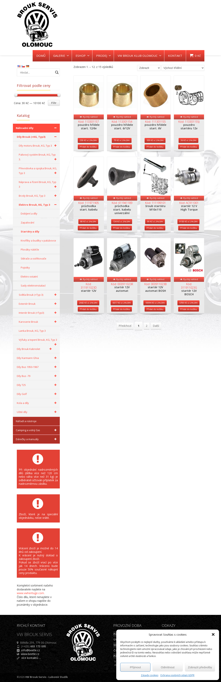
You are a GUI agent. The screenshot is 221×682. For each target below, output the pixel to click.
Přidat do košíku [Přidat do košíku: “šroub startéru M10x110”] (155, 236)
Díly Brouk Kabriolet (35, 349)
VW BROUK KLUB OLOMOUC (139, 56)
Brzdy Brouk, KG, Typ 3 (38, 195)
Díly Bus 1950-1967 (37, 367)
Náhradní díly (37, 128)
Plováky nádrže (30, 249)
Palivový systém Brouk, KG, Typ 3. (38, 157)
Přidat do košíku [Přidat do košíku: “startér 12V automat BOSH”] (155, 322)
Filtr (53, 103)
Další (156, 339)
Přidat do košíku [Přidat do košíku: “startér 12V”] (88, 322)
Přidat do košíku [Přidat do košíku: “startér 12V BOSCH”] (188, 322)
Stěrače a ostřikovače (33, 258)
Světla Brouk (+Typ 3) (38, 294)
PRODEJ (103, 56)
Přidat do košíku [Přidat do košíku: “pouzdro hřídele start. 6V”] (155, 151)
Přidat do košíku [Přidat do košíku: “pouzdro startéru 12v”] (188, 151)
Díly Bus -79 (37, 376)
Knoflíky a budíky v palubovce (38, 240)
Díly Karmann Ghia (37, 358)
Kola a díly (37, 403)
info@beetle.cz (30, 650)
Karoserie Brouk (38, 321)
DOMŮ (41, 56)
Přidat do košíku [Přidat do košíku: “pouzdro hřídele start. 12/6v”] (88, 151)
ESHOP (82, 56)
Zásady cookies (149, 675)
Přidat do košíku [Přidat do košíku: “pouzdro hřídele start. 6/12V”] (121, 151)
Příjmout (135, 667)
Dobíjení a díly (29, 213)
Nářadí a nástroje (26, 421)
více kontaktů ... (31, 658)
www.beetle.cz (30, 654)
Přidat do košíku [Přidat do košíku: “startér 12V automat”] (121, 322)
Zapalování (27, 222)
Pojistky (25, 267)
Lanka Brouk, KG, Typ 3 (32, 330)
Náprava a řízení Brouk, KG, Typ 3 (38, 184)
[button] (213, 634)
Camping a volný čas (37, 430)
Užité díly (37, 412)
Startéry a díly (30, 231)
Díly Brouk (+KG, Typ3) (37, 136)
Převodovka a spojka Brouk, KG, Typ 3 (38, 171)
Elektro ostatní (29, 276)
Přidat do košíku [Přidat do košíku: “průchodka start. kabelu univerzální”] (121, 236)
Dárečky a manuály (37, 439)
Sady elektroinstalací (33, 285)
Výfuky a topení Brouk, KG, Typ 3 (38, 341)
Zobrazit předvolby (200, 667)
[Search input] (36, 72)
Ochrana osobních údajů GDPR (177, 675)
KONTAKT (175, 56)
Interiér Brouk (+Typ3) (38, 312)
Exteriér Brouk (38, 303)
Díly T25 (37, 385)
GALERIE (61, 56)
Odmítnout (167, 667)
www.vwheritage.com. (31, 593)
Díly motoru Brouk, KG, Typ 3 (38, 145)
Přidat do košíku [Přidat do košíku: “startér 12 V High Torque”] (188, 236)
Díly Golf (37, 394)
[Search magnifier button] (57, 72)
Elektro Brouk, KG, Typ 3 (38, 204)
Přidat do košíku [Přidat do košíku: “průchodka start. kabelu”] (88, 236)
